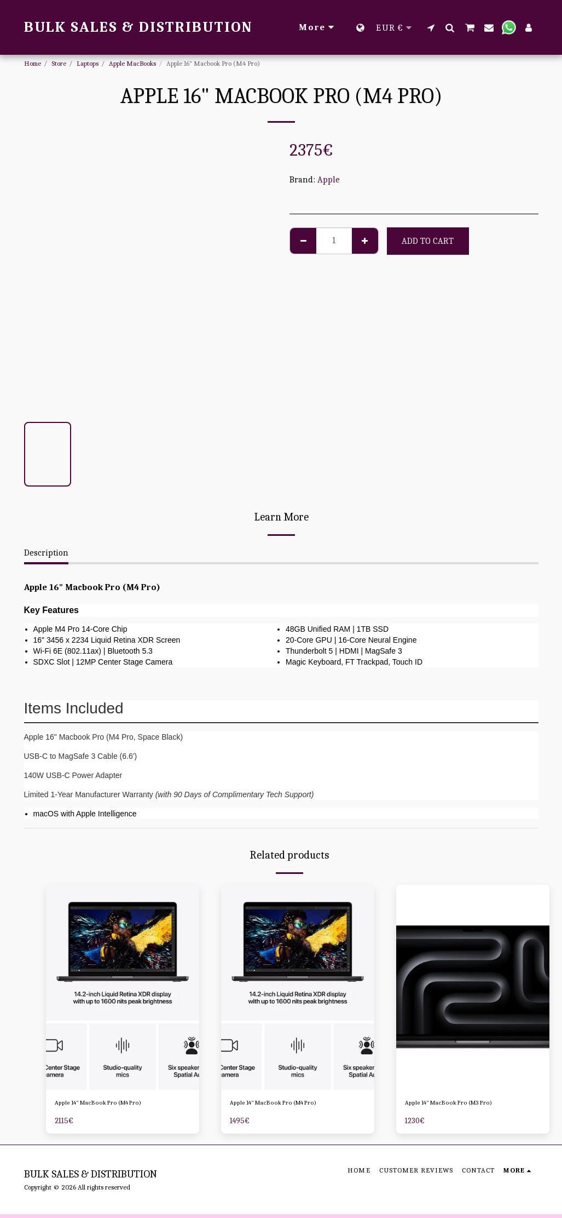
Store (58, 63)
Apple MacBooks (132, 63)
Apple (328, 180)
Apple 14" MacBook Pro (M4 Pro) (117, 1105)
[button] (431, 27)
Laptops (88, 63)
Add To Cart (428, 241)
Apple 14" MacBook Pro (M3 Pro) (467, 1105)
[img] (122, 987)
